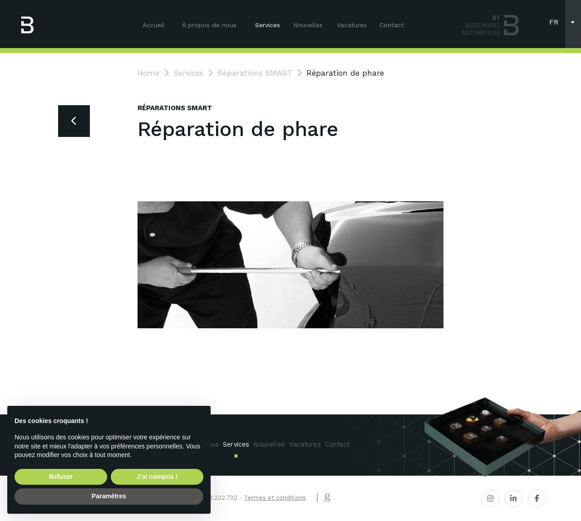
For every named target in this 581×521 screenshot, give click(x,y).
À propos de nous (209, 25)
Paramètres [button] (109, 496)
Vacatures (352, 25)
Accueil (153, 25)
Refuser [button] (61, 476)
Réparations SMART (254, 73)
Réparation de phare (345, 73)
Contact (391, 25)
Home (148, 73)
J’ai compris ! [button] (157, 476)
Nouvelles (308, 25)
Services (267, 25)
